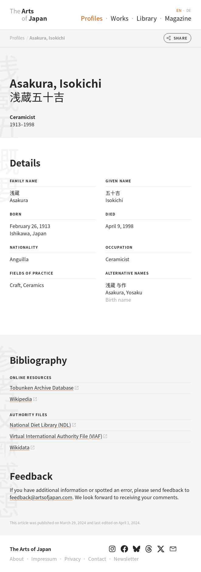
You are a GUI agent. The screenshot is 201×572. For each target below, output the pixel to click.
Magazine (178, 18)
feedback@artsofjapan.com (41, 497)
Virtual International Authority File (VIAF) (56, 436)
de (188, 10)
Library (147, 18)
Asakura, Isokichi (47, 38)
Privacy (72, 558)
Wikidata (19, 447)
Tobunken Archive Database (42, 387)
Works (119, 18)
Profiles (91, 18)
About (17, 558)
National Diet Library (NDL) (40, 424)
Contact (97, 558)
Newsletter (126, 558)
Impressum (44, 558)
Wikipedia (21, 398)
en (179, 10)
